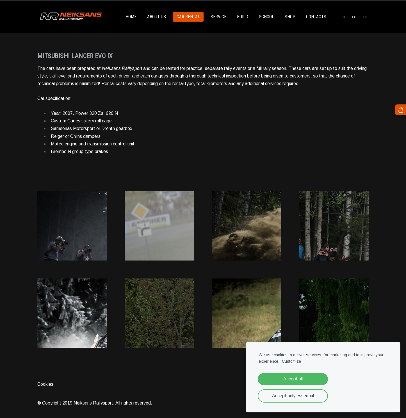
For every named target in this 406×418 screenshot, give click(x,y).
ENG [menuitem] (345, 17)
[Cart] (400, 109)
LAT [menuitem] (354, 17)
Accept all (293, 378)
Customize (291, 361)
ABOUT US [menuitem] (156, 16)
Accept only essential (293, 395)
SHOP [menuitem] (290, 16)
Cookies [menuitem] (45, 384)
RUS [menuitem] (364, 17)
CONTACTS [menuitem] (316, 16)
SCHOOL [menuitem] (266, 16)
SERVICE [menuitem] (218, 16)
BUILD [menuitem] (242, 16)
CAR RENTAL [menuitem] (188, 16)
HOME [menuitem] (131, 16)
